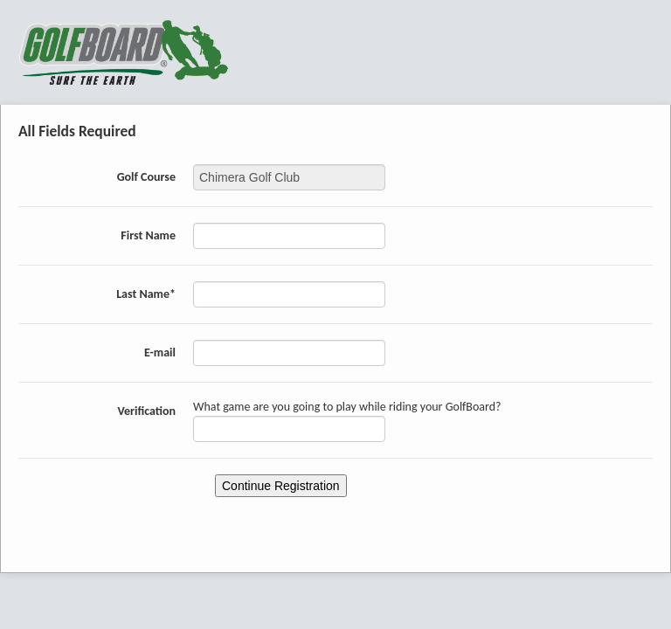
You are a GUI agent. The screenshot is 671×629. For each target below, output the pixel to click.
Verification (146, 411)
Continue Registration (281, 486)
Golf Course (146, 176)
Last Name (146, 294)
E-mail (160, 352)
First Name (148, 235)
